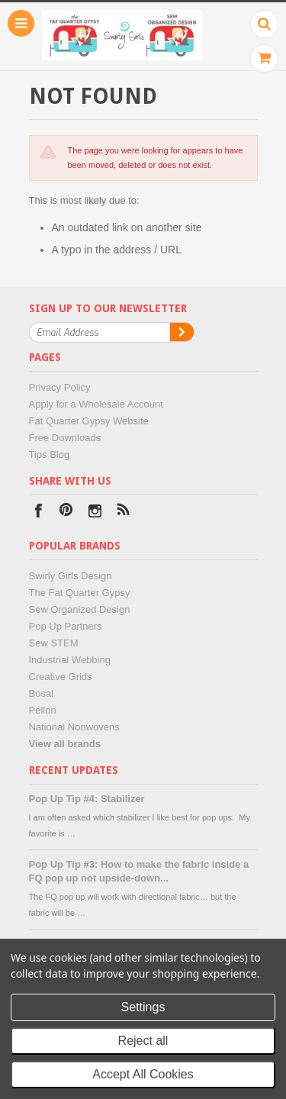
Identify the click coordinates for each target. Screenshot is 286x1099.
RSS (123, 512)
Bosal (41, 693)
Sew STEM (54, 643)
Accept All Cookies (143, 1074)
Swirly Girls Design (70, 576)
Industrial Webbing (70, 660)
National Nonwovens (74, 727)
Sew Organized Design (79, 609)
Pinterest (66, 512)
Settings (143, 1007)
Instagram (94, 512)
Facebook (38, 512)
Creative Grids (60, 676)
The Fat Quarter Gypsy (79, 592)
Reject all (143, 1040)
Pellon (42, 710)
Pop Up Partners (65, 626)
